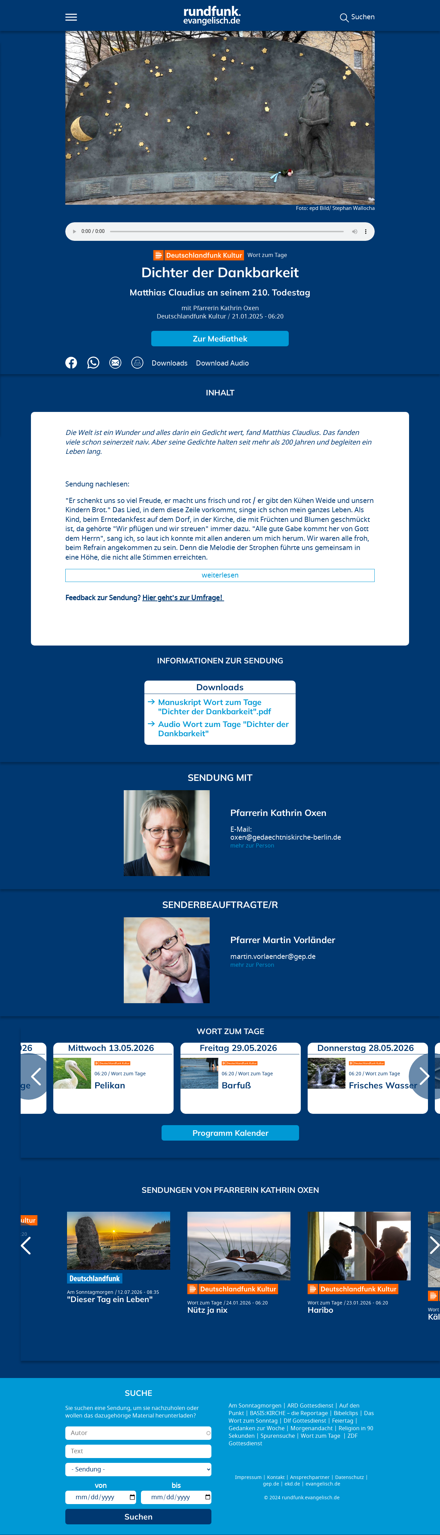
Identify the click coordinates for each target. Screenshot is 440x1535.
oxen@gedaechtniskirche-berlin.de (285, 837)
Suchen (363, 17)
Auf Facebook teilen (71, 363)
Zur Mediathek (220, 339)
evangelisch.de (323, 1484)
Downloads (170, 363)
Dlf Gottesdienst (305, 1421)
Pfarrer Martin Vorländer (282, 939)
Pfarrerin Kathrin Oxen (226, 308)
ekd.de (292, 1484)
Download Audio (222, 363)
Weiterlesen (220, 575)
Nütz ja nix (207, 1310)
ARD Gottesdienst (310, 1406)
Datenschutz (349, 1477)
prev (28, 1076)
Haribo (320, 1310)
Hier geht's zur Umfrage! (183, 598)
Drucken (137, 363)
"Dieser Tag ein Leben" (110, 1299)
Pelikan (110, 1085)
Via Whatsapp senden (93, 363)
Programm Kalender (230, 1133)
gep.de (271, 1484)
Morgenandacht (311, 1428)
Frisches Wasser (383, 1085)
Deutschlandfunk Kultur (191, 316)
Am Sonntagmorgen (90, 1292)
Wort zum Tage (267, 255)
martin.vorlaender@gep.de (273, 957)
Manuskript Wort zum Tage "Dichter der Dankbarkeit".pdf (214, 706)
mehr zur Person (252, 846)
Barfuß (236, 1085)
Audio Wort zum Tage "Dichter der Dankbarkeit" (223, 728)
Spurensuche (278, 1436)
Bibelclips (346, 1413)
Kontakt (276, 1477)
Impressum (248, 1477)
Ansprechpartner (310, 1477)
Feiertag (342, 1421)
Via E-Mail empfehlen (115, 363)
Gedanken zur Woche (257, 1428)
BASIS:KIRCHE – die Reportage (289, 1413)
